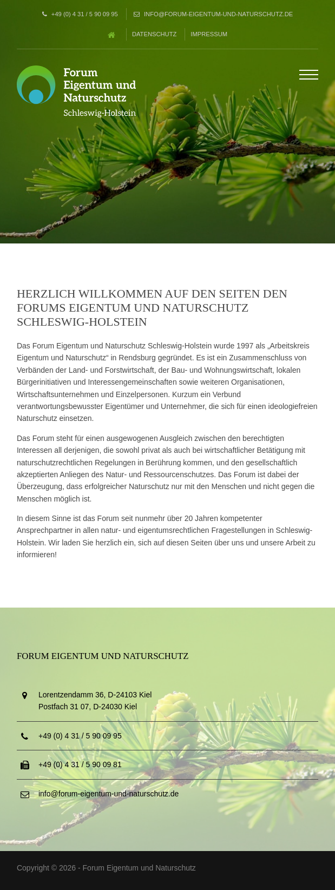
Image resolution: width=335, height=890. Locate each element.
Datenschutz (154, 34)
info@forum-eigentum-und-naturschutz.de (218, 14)
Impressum (209, 34)
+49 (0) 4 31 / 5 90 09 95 (84, 14)
